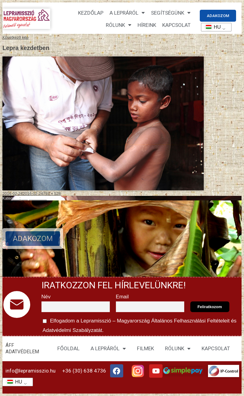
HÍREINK (147, 25)
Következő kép (15, 37)
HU (211, 27)
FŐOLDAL (68, 348)
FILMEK (145, 348)
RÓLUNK (178, 348)
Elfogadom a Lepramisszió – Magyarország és (139, 324)
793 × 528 (52, 193)
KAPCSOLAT (176, 25)
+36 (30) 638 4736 (84, 371)
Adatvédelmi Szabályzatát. (72, 330)
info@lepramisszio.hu (30, 371)
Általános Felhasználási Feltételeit (190, 321)
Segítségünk (171, 12)
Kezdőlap (90, 13)
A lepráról (127, 12)
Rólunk (118, 25)
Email (122, 297)
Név (46, 297)
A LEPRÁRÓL (108, 348)
